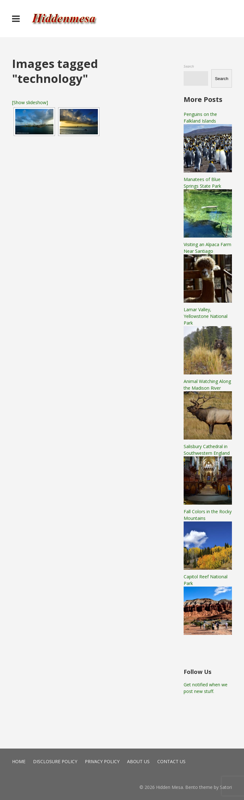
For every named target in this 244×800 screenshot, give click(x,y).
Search (189, 66)
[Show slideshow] (30, 102)
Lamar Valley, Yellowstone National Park (205, 316)
